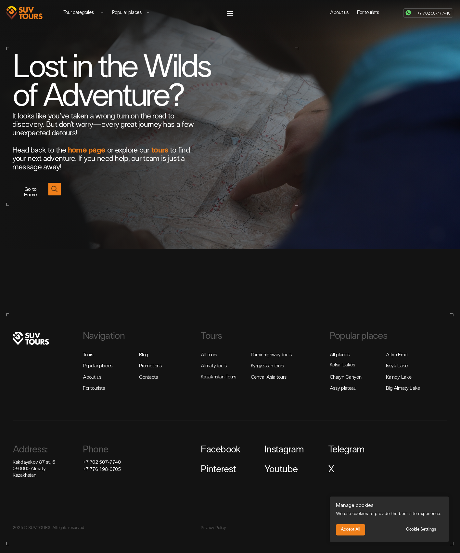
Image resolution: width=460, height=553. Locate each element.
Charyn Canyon (345, 377)
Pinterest (218, 469)
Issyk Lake (396, 366)
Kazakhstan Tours (218, 377)
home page (87, 150)
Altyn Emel (397, 355)
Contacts (148, 377)
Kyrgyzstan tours (267, 366)
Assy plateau (343, 388)
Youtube (281, 469)
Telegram (346, 450)
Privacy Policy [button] (213, 528)
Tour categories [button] (78, 12)
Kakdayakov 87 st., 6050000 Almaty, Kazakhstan (34, 469)
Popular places (97, 366)
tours (159, 150)
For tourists (368, 12)
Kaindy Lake (398, 377)
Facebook (220, 450)
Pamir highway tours (271, 355)
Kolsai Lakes (342, 365)
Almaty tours (214, 366)
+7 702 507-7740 (102, 462)
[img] (24, 12)
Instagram (284, 450)
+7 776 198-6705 (102, 469)
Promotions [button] (150, 366)
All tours (209, 355)
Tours (88, 355)
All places (339, 355)
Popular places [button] (127, 12)
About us (339, 12)
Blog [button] (143, 355)
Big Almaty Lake (403, 388)
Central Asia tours (269, 377)
